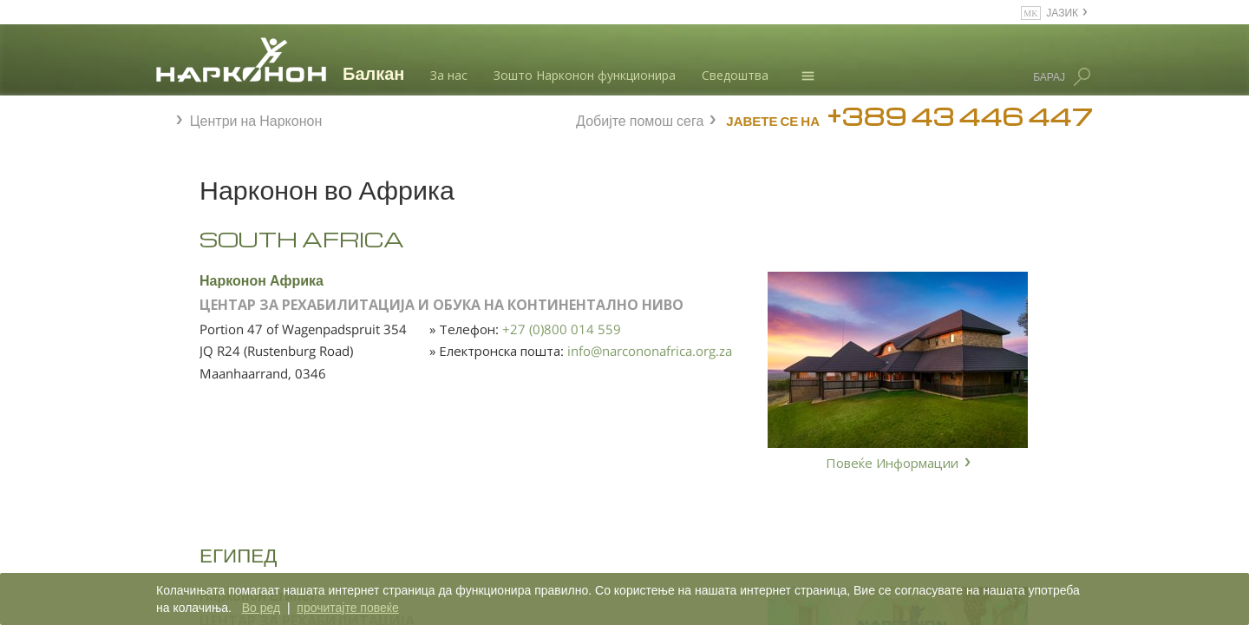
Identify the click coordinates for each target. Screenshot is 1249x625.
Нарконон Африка (452, 279)
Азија (189, 280)
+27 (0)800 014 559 (644, 345)
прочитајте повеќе (347, 608)
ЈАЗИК (1062, 11)
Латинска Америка (224, 342)
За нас (449, 75)
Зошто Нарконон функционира (585, 75)
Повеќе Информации (892, 462)
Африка (195, 250)
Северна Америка (223, 372)
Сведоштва (735, 75)
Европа (194, 311)
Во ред (261, 608)
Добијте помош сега (639, 118)
